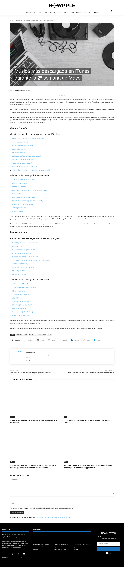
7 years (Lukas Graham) (20, 264)
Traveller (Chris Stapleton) (20, 294)
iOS (65, 417)
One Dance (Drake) (18, 246)
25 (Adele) (15, 298)
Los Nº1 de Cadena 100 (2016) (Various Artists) (27, 201)
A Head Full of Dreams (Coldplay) (23, 204)
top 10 (49, 334)
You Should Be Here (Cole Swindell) (24, 287)
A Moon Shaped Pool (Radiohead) (23, 180)
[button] (111, 11)
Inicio (11, 20)
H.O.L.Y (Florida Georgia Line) (22, 253)
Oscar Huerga (18, 90)
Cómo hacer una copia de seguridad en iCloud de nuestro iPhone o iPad (61, 547)
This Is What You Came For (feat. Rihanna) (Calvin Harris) (31, 170)
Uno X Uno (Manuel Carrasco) (22, 163)
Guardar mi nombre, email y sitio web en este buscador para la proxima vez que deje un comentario (43, 508)
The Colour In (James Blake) (21, 301)
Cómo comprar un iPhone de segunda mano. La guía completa (41, 547)
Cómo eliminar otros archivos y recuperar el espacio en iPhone (82, 547)
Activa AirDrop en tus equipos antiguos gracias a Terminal (30, 372)
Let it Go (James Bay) (19, 271)
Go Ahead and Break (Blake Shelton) (24, 250)
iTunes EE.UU (32, 334)
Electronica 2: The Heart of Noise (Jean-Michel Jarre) (29, 190)
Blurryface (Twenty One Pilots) (22, 305)
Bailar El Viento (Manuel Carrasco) (23, 197)
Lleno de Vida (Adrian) (19, 183)
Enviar (108, 549)
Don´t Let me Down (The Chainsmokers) (25, 257)
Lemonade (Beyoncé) (19, 187)
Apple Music (19, 334)
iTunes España (42, 334)
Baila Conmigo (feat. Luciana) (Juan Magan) (26, 156)
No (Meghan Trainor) (19, 274)
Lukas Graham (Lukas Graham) (22, 312)
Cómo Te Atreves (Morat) (20, 142)
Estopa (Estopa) (17, 211)
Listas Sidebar (18, 20)
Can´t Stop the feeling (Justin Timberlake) (25, 243)
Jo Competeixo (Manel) (19, 208)
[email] (108, 544)
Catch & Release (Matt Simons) (22, 145)
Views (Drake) (16, 194)
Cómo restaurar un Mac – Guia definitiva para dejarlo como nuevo (91, 372)
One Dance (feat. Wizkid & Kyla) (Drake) (25, 166)
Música (23, 65)
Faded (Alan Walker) (19, 149)
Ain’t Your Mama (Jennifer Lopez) (23, 159)
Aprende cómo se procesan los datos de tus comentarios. (54, 517)
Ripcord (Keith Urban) (19, 291)
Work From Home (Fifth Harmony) (23, 267)
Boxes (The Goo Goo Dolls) (21, 315)
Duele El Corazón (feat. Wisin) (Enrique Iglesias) (28, 138)
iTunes (26, 334)
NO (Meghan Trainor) (19, 152)
